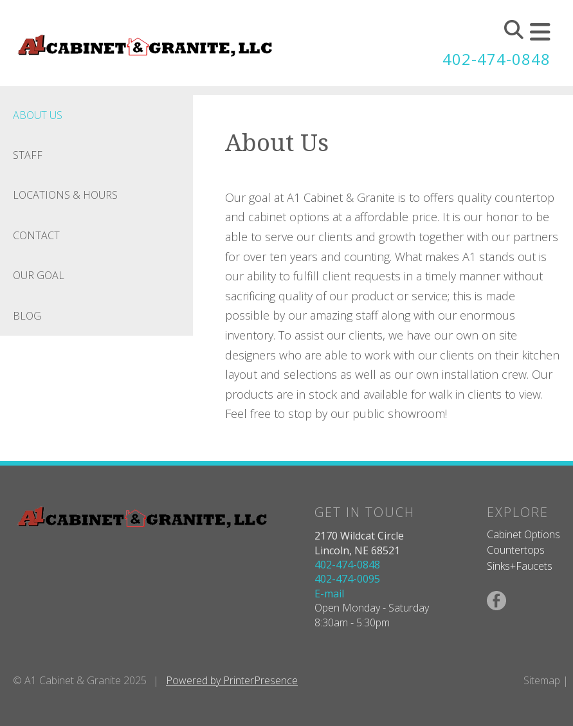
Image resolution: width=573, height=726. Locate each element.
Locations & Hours (65, 195)
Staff (27, 155)
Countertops (516, 550)
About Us (37, 115)
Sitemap (541, 680)
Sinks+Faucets (519, 566)
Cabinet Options (523, 534)
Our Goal (38, 275)
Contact (36, 235)
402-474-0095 (347, 579)
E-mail (329, 593)
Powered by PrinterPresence (232, 680)
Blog (27, 316)
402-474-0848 (496, 58)
